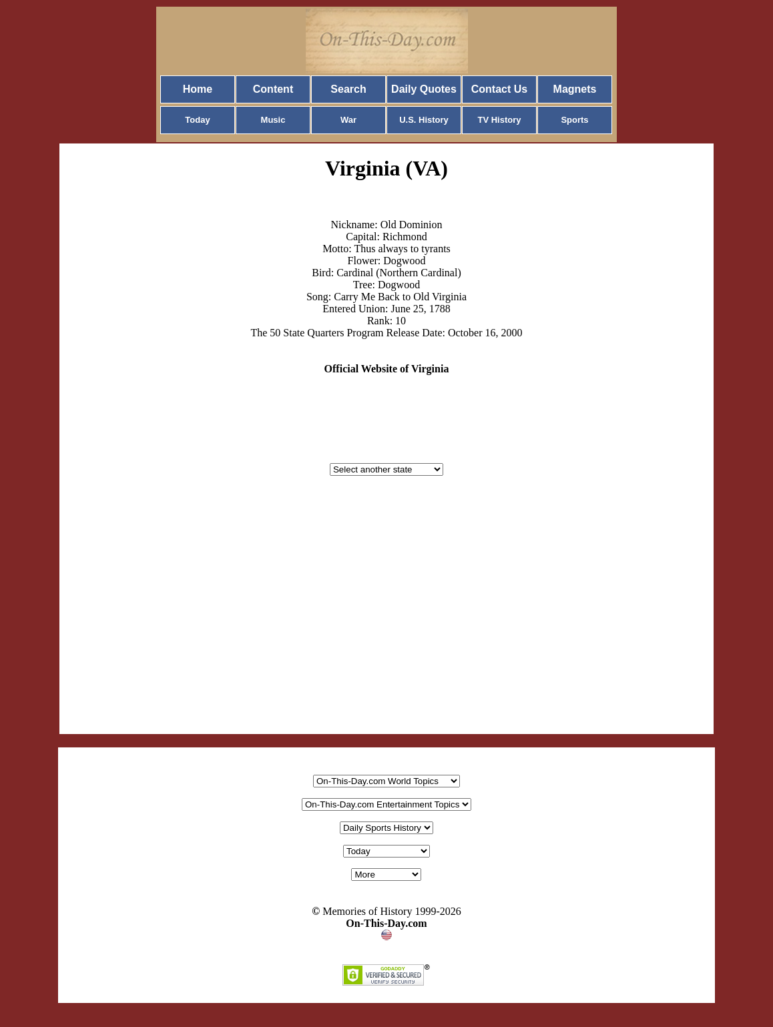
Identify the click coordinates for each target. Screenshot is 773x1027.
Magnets (575, 89)
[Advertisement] (386, 618)
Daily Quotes (424, 89)
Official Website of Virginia (386, 368)
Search (348, 89)
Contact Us (499, 89)
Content (273, 89)
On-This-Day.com (386, 923)
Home (197, 89)
